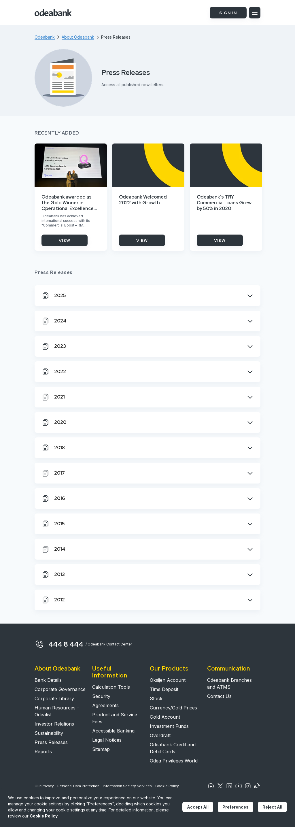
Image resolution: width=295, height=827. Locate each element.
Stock (156, 698)
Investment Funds (169, 726)
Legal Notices (107, 740)
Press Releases (51, 742)
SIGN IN (228, 12)
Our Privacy (44, 786)
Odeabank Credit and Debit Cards (173, 748)
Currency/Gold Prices (173, 708)
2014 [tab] (53, 549)
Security (101, 696)
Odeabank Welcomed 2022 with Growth (143, 200)
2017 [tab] (53, 473)
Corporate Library (54, 698)
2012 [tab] (53, 600)
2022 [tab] (53, 372)
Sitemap (101, 749)
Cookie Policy (167, 786)
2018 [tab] (53, 448)
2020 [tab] (53, 422)
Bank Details (48, 680)
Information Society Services (127, 786)
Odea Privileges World (174, 761)
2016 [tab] (53, 498)
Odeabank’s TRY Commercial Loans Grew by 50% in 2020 (224, 203)
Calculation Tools (111, 687)
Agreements (105, 705)
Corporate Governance (60, 689)
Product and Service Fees (114, 718)
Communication (228, 668)
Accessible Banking (113, 731)
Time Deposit (164, 689)
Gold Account (165, 717)
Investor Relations (54, 724)
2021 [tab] (53, 397)
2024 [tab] (54, 321)
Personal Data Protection (78, 786)
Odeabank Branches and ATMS (229, 683)
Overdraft (160, 735)
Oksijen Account (168, 680)
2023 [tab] (53, 346)
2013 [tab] (53, 575)
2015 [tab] (53, 524)
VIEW (64, 240)
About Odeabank (57, 668)
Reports (43, 751)
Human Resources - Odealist (57, 711)
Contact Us (219, 696)
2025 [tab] (53, 296)
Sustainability (49, 733)
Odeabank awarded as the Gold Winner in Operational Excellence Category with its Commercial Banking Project (67, 203)
